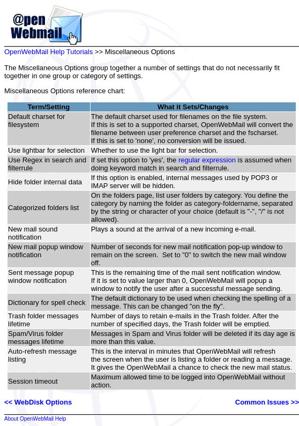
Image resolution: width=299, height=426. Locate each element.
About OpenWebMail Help (35, 419)
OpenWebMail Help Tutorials (48, 52)
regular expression (207, 160)
